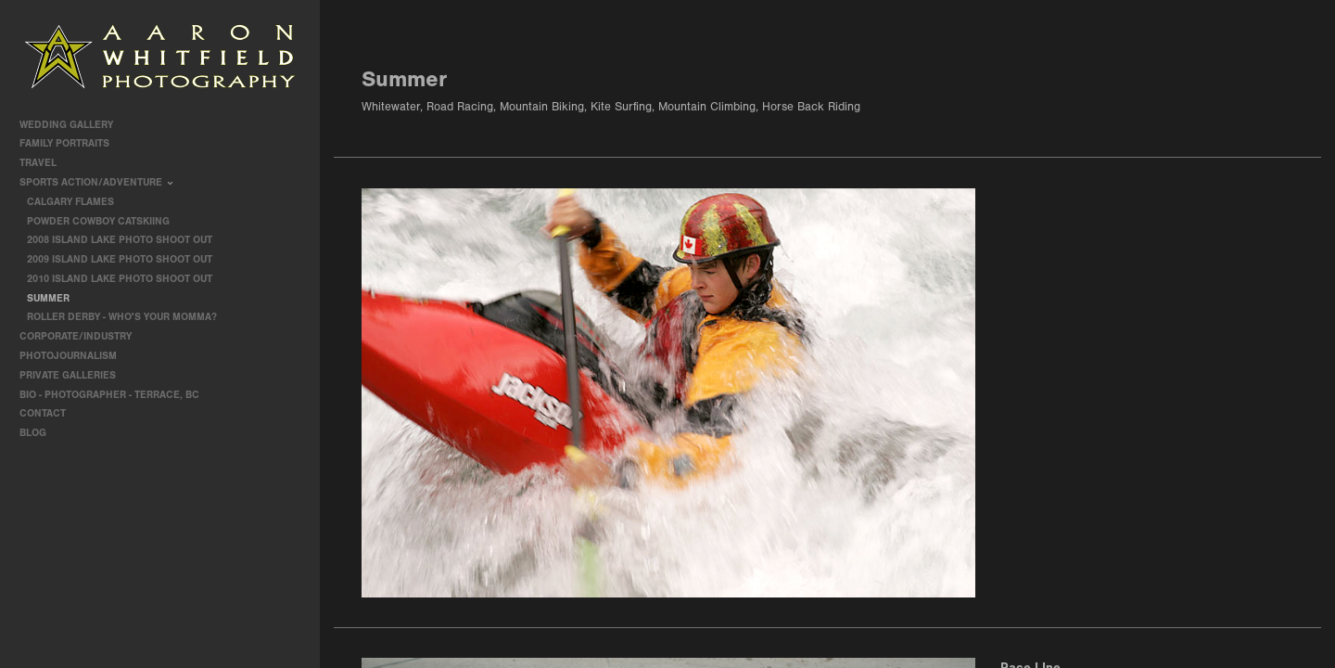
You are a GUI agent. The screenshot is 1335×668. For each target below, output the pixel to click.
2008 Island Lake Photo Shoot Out (119, 240)
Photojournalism (74, 356)
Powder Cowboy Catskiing (98, 221)
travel (44, 163)
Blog (32, 433)
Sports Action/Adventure (97, 182)
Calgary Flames (70, 202)
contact (42, 413)
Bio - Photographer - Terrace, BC (109, 395)
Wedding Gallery (72, 125)
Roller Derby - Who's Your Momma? (122, 317)
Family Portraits (70, 143)
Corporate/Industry (82, 336)
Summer (48, 298)
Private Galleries (67, 375)
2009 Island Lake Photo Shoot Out (119, 259)
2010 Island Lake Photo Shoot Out (119, 279)
